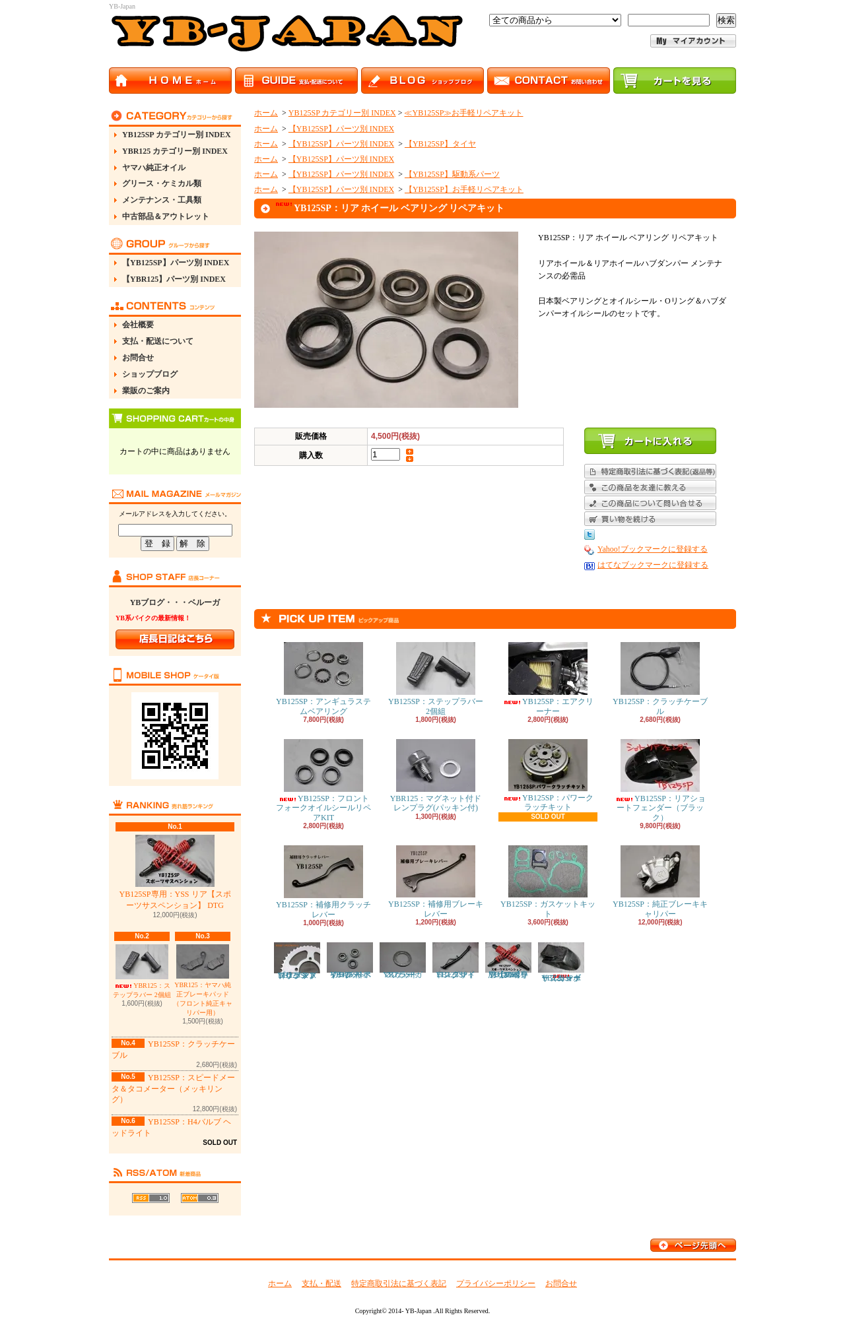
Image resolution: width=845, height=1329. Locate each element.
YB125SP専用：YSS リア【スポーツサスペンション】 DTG (174, 872)
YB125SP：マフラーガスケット (403, 960)
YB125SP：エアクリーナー (547, 678)
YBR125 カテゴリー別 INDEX (175, 151)
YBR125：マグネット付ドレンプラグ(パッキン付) (436, 775)
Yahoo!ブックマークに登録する (652, 549)
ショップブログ (150, 374)
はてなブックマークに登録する (652, 564)
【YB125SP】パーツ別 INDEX (175, 262)
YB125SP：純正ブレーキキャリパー (660, 881)
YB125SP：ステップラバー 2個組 (435, 678)
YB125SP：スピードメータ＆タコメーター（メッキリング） (173, 1089)
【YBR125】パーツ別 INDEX (174, 279)
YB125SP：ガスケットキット (547, 881)
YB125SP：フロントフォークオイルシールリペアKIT (323, 780)
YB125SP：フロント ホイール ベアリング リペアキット (350, 960)
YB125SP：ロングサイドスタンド (455, 960)
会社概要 (138, 324)
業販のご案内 (146, 390)
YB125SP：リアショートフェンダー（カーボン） (561, 962)
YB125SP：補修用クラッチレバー (323, 882)
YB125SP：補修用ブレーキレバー (435, 881)
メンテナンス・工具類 (161, 200)
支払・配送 (321, 1283)
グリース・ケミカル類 (161, 183)
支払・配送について (157, 341)
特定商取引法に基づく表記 (398, 1283)
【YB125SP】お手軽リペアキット (464, 189)
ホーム (266, 112)
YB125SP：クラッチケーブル (660, 678)
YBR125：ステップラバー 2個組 (142, 971)
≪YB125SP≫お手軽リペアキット (463, 112)
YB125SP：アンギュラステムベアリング (323, 678)
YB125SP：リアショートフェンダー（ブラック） (660, 780)
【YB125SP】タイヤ (440, 143)
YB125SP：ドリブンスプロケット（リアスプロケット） (297, 961)
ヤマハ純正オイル (154, 167)
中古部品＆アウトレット (165, 216)
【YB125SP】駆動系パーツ (452, 174)
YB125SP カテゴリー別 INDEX (176, 134)
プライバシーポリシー (495, 1283)
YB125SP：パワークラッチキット (547, 775)
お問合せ (138, 357)
